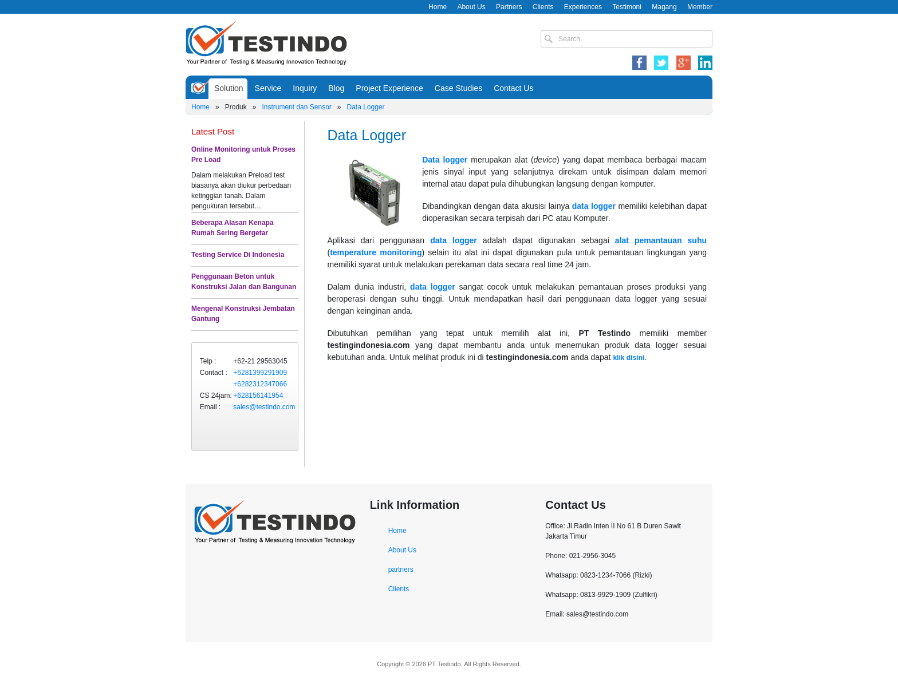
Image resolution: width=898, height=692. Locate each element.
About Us (471, 7)
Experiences (583, 7)
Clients (543, 7)
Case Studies (458, 88)
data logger (594, 206)
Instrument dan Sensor (296, 107)
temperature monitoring (376, 252)
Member (699, 7)
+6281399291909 (260, 373)
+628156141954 (258, 396)
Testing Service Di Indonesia (238, 255)
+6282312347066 (260, 384)
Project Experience (389, 88)
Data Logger (366, 107)
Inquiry (305, 88)
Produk (236, 107)
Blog (336, 88)
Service (268, 88)
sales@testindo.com (264, 407)
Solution (228, 88)
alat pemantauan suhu (661, 240)
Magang (664, 7)
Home (437, 7)
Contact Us (513, 88)
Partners (509, 7)
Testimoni (626, 7)
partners (400, 570)
